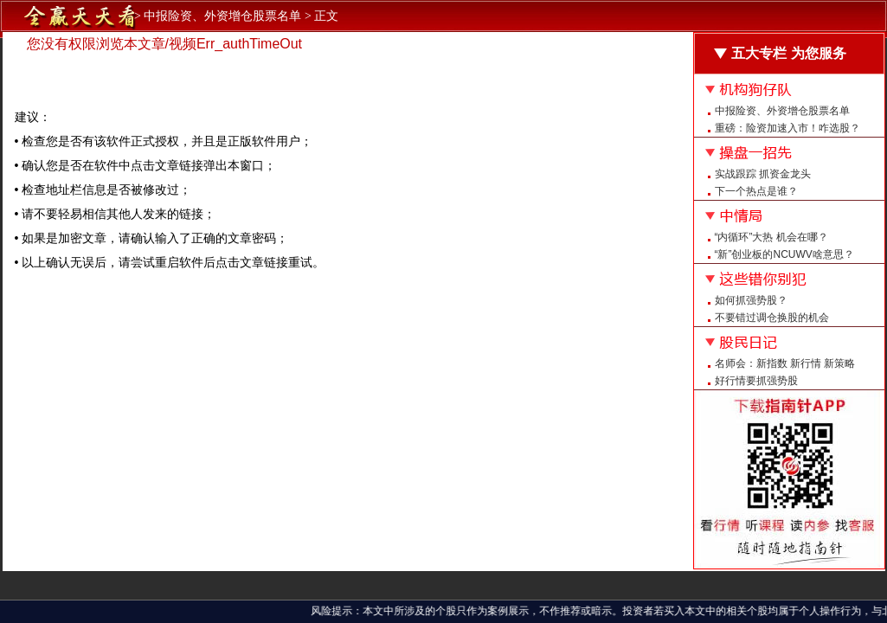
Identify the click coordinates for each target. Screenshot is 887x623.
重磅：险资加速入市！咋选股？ (787, 128)
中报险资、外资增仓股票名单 (782, 111)
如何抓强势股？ (751, 300)
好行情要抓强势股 (756, 381)
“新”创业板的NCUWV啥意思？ (784, 254)
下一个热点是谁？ (756, 191)
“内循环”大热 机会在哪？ (771, 237)
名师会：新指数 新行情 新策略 (785, 363)
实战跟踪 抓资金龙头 (763, 174)
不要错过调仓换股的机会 (772, 318)
